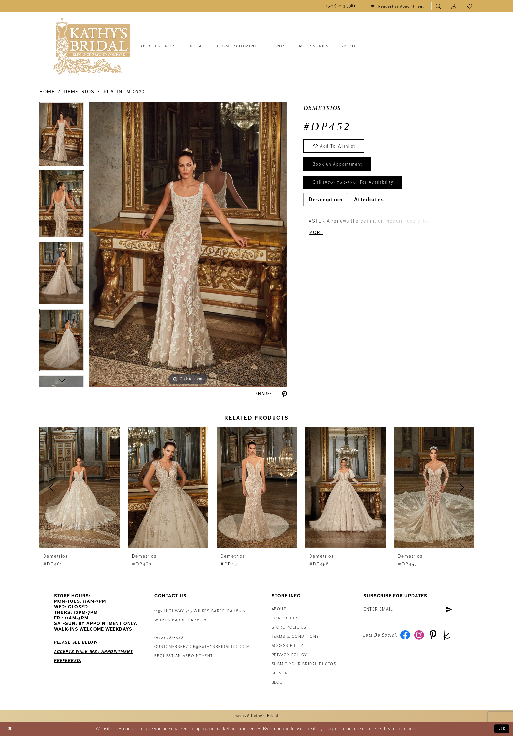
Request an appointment (183, 656)
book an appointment (338, 165)
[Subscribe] (450, 610)
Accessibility (288, 645)
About (279, 609)
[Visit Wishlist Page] (469, 6)
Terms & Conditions (295, 636)
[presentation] (79, 487)
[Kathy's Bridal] (91, 47)
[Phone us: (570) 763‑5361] (341, 6)
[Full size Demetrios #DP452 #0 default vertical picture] (188, 244)
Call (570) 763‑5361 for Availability (353, 183)
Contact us (285, 618)
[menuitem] (341, 6)
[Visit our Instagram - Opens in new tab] (419, 635)
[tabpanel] (61, 136)
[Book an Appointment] (397, 6)
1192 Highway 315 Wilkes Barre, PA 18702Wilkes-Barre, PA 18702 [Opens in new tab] (200, 616)
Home (47, 92)
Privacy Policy (289, 655)
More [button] (316, 233)
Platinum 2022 (124, 92)
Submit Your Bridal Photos (304, 664)
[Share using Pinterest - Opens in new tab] (284, 394)
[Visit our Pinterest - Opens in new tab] (433, 635)
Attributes (369, 200)
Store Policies (289, 627)
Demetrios (79, 92)
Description (326, 200)
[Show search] (439, 6)
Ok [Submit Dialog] (502, 729)
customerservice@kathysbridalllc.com (202, 646)
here (412, 729)
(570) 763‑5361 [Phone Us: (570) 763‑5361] (169, 637)
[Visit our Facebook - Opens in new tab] (405, 635)
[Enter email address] (408, 610)
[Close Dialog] (10, 729)
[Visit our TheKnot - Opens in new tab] (447, 635)
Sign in (280, 673)
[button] (454, 6)
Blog (277, 682)
